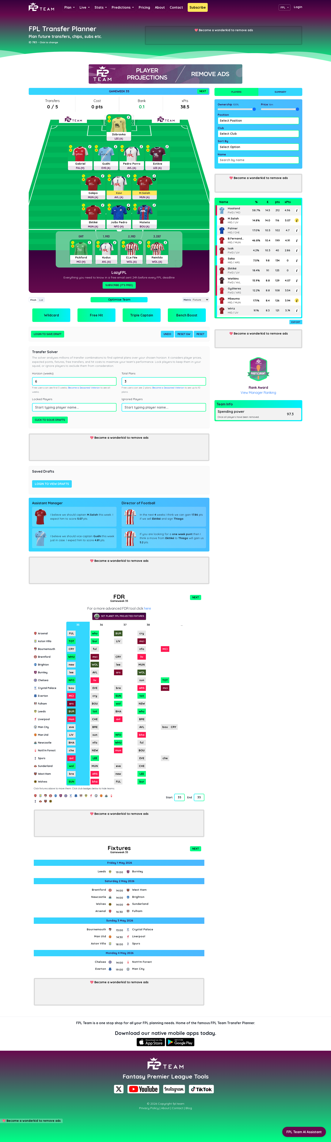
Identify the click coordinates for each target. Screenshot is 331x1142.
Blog (189, 1108)
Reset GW (184, 334)
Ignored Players (132, 399)
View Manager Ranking (258, 392)
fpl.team (178, 1104)
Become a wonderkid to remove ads (226, 30)
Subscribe (198, 7)
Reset (200, 334)
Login (298, 7)
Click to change (49, 42)
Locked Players (42, 399)
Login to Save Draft (47, 334)
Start (169, 797)
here (147, 608)
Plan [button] (68, 7)
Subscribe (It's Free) (119, 285)
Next (202, 91)
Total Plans (128, 373)
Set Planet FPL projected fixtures (119, 616)
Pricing (144, 7)
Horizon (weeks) (43, 373)
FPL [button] (283, 7)
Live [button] (83, 7)
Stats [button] (99, 7)
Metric (187, 299)
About (160, 7)
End (189, 797)
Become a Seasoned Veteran (84, 387)
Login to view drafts (52, 484)
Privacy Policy (149, 1108)
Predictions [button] (121, 7)
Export (295, 322)
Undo (167, 334)
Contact (176, 7)
